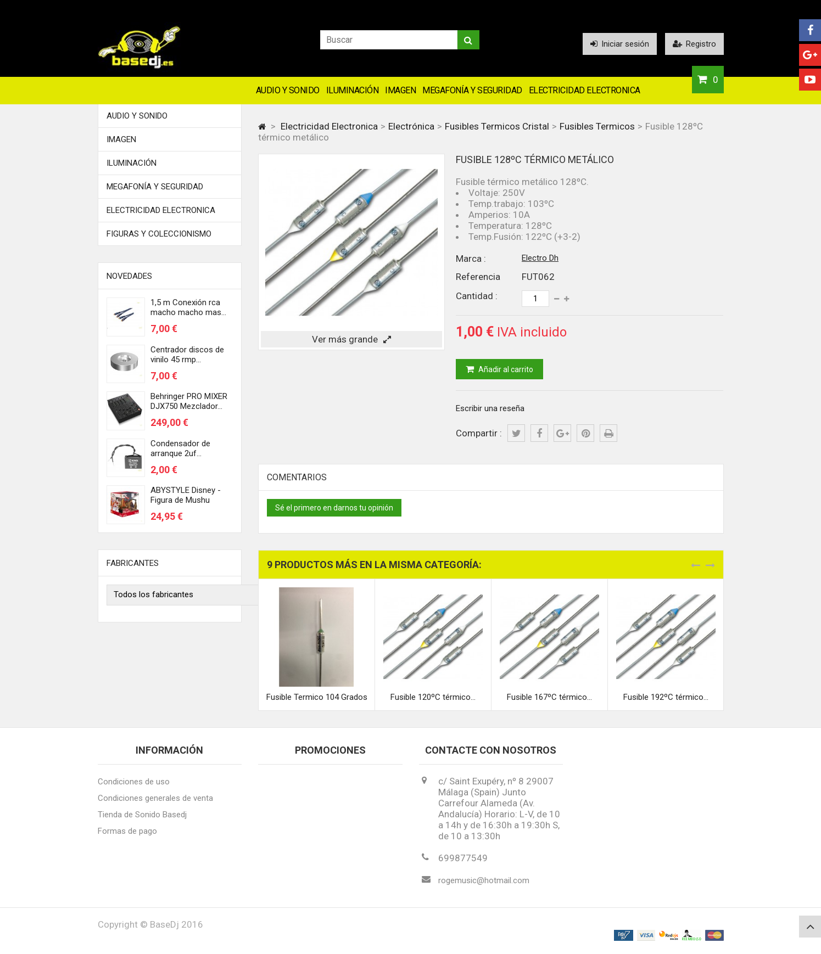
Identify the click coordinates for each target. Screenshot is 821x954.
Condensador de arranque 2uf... (180, 448)
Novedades (129, 276)
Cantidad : (477, 295)
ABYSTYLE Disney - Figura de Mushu (185, 495)
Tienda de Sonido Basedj (142, 815)
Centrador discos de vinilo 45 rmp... (187, 354)
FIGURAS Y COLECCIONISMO (159, 234)
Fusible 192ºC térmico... (665, 697)
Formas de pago (127, 831)
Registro (694, 44)
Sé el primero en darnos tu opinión (334, 507)
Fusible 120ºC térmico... (433, 697)
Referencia (478, 276)
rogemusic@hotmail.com (483, 880)
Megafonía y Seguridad (472, 90)
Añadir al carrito (505, 369)
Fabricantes (133, 563)
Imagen (400, 90)
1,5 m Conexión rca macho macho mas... (188, 307)
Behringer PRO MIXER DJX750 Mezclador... (188, 401)
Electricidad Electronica (584, 90)
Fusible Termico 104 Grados (316, 697)
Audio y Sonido (288, 90)
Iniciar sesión (619, 44)
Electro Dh (540, 258)
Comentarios (297, 477)
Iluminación (352, 90)
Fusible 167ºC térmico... (549, 697)
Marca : (471, 258)
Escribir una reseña (490, 408)
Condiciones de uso (134, 782)
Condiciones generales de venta (155, 798)
